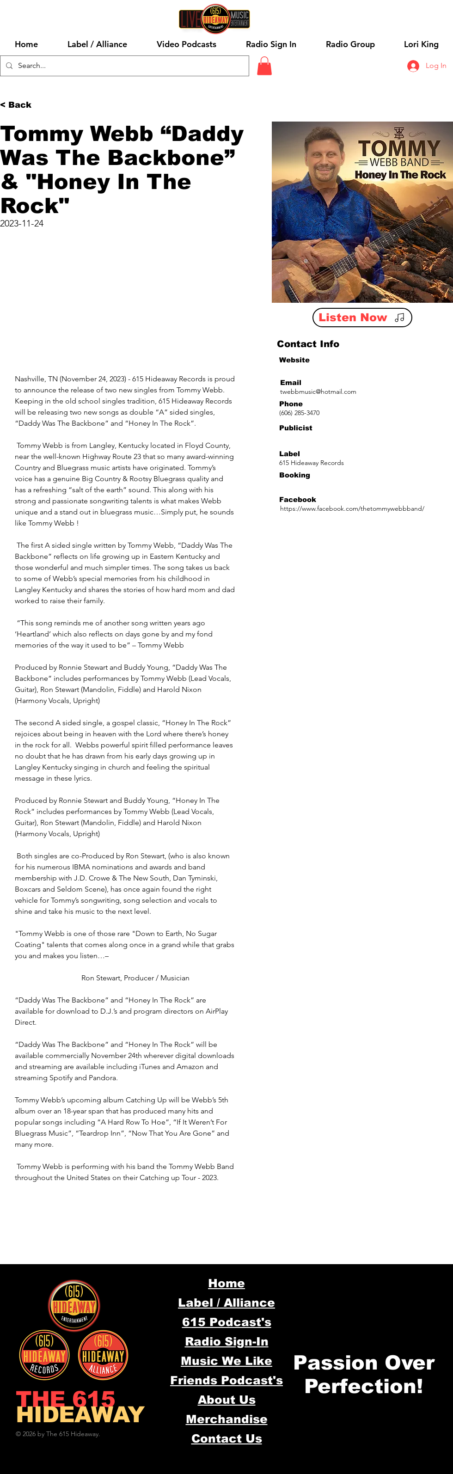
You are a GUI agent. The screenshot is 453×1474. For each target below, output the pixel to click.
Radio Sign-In (227, 1341)
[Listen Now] (362, 317)
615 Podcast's (226, 1321)
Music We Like (226, 1360)
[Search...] (123, 66)
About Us (227, 1399)
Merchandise (227, 1419)
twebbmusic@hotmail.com (318, 391)
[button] (264, 65)
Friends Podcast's (226, 1380)
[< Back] (18, 105)
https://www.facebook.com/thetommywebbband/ (352, 508)
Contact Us (226, 1438)
